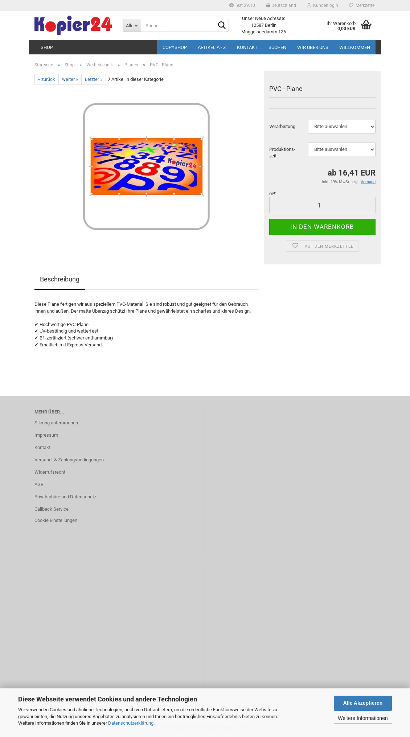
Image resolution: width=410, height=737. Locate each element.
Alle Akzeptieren (362, 703)
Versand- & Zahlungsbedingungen (69, 459)
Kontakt (247, 47)
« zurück (46, 79)
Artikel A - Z (212, 47)
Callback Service (51, 509)
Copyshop (175, 47)
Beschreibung (59, 279)
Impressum (46, 435)
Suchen (277, 47)
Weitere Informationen (363, 718)
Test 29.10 (242, 5)
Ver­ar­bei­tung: (282, 126)
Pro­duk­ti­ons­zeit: (282, 153)
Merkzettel (362, 5)
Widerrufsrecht (49, 472)
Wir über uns (312, 47)
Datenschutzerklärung (130, 723)
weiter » (70, 79)
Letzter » (93, 79)
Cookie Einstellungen (55, 520)
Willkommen (354, 47)
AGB (39, 484)
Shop (47, 47)
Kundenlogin (322, 5)
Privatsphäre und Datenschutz (65, 496)
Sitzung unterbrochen (56, 422)
